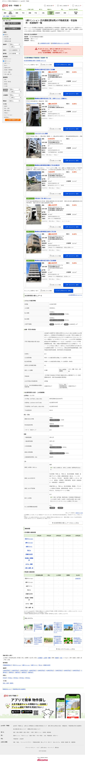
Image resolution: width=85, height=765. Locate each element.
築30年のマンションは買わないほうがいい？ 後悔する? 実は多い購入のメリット (78, 627)
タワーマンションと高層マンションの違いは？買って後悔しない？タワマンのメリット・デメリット (58, 627)
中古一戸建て (40, 735)
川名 (61, 657)
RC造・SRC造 (7, 81)
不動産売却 (15, 738)
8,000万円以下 (67, 670)
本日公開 (6, 36)
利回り (4, 50)
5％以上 (10, 677)
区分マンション (7, 58)
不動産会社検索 (36, 742)
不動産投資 (49, 735)
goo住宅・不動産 (5, 725)
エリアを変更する (13, 28)
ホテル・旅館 (7, 72)
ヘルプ (37, 747)
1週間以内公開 (7, 41)
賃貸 (14, 732)
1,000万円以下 (6, 670)
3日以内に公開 (7, 39)
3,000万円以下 (24, 670)
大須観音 (40, 657)
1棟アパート (7, 63)
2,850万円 (78, 578)
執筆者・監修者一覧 (65, 742)
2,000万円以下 (15, 670)
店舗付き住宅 (7, 67)
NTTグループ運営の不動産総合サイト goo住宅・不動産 (15, 1)
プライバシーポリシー (30, 747)
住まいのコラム (56, 742)
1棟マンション (7, 61)
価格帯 (4, 44)
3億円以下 (18, 672)
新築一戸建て (33, 735)
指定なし (6, 34)
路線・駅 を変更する (13, 23)
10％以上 (16, 677)
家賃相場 (49, 732)
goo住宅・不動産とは (18, 725)
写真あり (6, 112)
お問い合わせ (44, 747)
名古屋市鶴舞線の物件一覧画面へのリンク (35, 60)
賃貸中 (5, 106)
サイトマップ (51, 747)
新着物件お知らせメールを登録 (61, 43)
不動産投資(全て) (7, 665)
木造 (5, 79)
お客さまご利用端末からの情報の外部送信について (35, 725)
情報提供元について (7, 689)
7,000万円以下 (59, 670)
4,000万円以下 (33, 670)
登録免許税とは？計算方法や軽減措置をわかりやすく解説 (78, 640)
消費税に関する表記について (33, 729)
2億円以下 (11, 672)
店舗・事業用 (19, 732)
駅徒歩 (4, 101)
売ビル (5, 65)
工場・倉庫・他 (7, 74)
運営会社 (57, 747)
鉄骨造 (5, 84)
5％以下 (5, 677)
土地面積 (5, 95)
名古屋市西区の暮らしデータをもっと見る (66, 523)
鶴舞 (49, 657)
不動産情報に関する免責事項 (19, 689)
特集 (14, 742)
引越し (17, 742)
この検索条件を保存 (44, 43)
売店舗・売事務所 (8, 69)
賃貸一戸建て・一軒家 (29, 732)
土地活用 (21, 738)
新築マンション (16, 735)
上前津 (45, 657)
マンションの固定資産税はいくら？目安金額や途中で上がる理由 (38, 627)
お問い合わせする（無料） (72, 93)
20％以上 (27, 677)
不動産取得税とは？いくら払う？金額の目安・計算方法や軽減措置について (58, 640)
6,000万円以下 (50, 670)
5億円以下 (30, 672)
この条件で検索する (12, 119)
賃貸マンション (38, 732)
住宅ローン (55, 735)
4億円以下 (24, 672)
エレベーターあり (8, 115)
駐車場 (44, 732)
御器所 (57, 657)
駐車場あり (6, 117)
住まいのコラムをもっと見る (66, 649)
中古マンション (24, 735)
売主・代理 (6, 108)
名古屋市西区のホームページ (75, 295)
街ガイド (50, 742)
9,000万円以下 (76, 670)
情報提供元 (64, 725)
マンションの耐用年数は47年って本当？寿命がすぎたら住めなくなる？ (38, 640)
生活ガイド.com (79, 512)
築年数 (4, 53)
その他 (5, 86)
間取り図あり (7, 110)
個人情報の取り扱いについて (19, 729)
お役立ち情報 (4, 742)
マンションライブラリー (26, 742)
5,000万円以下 (41, 670)
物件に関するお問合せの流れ (54, 725)
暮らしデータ (44, 742)
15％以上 (21, 677)
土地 (45, 735)
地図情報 (73, 742)
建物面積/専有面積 (5, 90)
